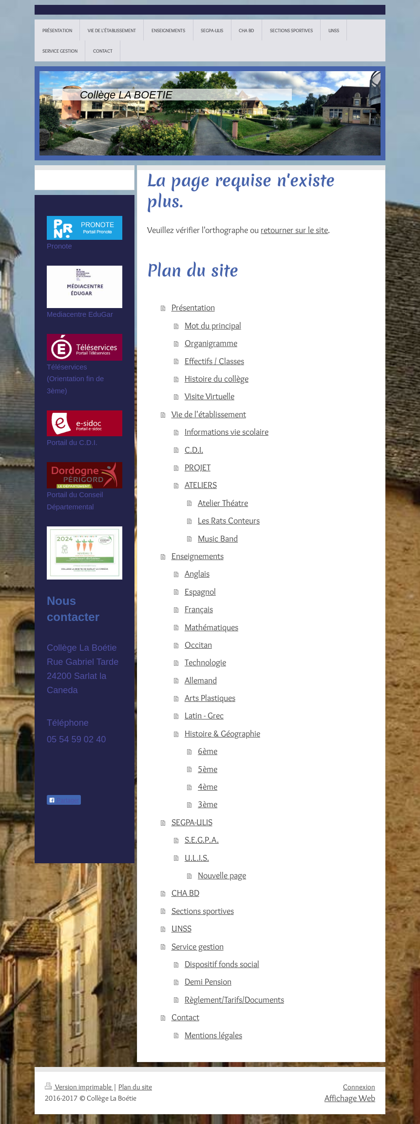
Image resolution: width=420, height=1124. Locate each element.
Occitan (198, 644)
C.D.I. (194, 449)
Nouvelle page (222, 875)
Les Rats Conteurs (229, 520)
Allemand (201, 680)
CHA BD (185, 892)
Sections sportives (203, 910)
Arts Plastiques (210, 697)
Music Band (218, 538)
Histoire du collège (216, 378)
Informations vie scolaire (226, 431)
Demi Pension (208, 981)
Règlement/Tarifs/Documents (234, 999)
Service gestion (198, 946)
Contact (185, 1017)
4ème (207, 786)
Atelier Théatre (223, 502)
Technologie (205, 662)
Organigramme (211, 343)
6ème (207, 750)
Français (199, 609)
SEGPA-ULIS (192, 822)
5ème (207, 769)
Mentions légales (213, 1035)
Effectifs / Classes (214, 361)
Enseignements (198, 556)
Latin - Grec (204, 715)
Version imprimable (79, 1087)
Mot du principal (213, 325)
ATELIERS (201, 484)
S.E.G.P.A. (202, 839)
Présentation (193, 307)
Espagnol (200, 591)
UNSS (181, 928)
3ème (207, 804)
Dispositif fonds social (222, 963)
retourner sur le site (294, 229)
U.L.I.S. (197, 857)
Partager (64, 800)
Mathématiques (211, 627)
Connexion (359, 1087)
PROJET (197, 467)
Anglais (197, 573)
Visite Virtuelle (209, 396)
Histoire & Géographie (222, 733)
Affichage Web (350, 1098)
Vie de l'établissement (209, 414)
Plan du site (135, 1087)
